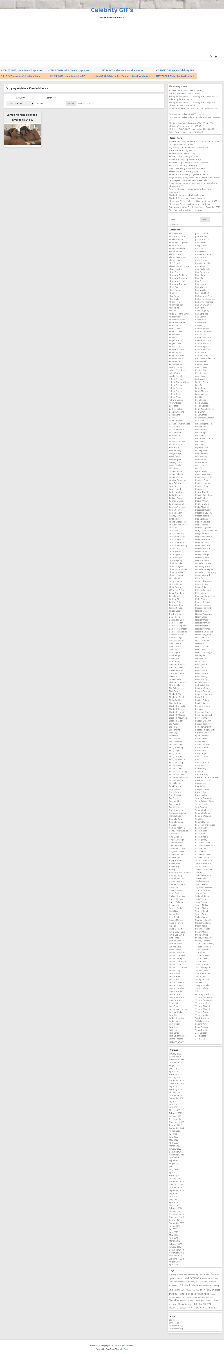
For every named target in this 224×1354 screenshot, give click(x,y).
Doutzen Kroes (176, 667)
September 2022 (176, 1128)
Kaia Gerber (200, 242)
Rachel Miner (201, 741)
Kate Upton (200, 284)
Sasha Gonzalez (202, 854)
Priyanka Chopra (203, 732)
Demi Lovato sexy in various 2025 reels (187, 168)
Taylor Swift (200, 961)
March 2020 (174, 1205)
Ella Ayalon (174, 723)
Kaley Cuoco (201, 245)
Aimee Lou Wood (177, 248)
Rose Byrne (200, 783)
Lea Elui (198, 397)
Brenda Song (175, 450)
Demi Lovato (175, 643)
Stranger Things (212, 1300)
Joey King (173, 1015)
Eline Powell (174, 691)
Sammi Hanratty (202, 821)
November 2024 (176, 1083)
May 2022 (173, 1139)
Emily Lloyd (174, 750)
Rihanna (199, 765)
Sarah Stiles (200, 851)
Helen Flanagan (176, 890)
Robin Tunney (201, 774)
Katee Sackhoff (202, 292)
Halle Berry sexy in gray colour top (185, 159)
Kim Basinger (201, 346)
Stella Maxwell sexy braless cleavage (185, 210)
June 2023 (173, 1104)
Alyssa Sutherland (177, 319)
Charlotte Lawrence (178, 542)
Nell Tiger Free (202, 637)
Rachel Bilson (201, 738)
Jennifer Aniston (176, 952)
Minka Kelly (200, 587)
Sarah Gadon (201, 830)
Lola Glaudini (201, 456)
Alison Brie (174, 307)
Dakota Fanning (176, 619)
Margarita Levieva (203, 512)
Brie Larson (174, 456)
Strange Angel (199, 1300)
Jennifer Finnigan (177, 958)
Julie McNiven (201, 233)
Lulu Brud (199, 468)
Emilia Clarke (175, 738)
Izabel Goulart (175, 928)
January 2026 (175, 1053)
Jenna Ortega (175, 949)
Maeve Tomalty (202, 492)
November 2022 (176, 1122)
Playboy (213, 1294)
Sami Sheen (200, 819)
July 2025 (173, 1068)
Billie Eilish (174, 447)
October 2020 (175, 1187)
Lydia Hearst (201, 471)
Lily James (199, 444)
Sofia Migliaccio (202, 896)
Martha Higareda (203, 527)
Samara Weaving (203, 815)
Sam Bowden (201, 807)
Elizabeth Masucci (177, 714)
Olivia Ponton (201, 673)
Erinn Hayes (174, 789)
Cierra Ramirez (176, 578)
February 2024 (175, 1089)
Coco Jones (174, 596)
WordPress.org (176, 1328)
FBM (170, 1282)
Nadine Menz (201, 610)
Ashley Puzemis (176, 391)
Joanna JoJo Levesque (179, 1009)
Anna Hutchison (176, 349)
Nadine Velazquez (203, 613)
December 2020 (176, 1181)
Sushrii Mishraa (202, 931)
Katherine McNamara (205, 298)
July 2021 (173, 1166)
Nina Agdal (200, 655)
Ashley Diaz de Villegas (179, 382)
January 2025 (175, 1077)
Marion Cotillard (202, 521)
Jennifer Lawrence (177, 961)
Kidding (216, 1285)
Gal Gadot (173, 824)
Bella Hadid (174, 426)
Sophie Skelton (202, 908)
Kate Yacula (200, 290)
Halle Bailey (174, 863)
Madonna (199, 489)
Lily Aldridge (200, 432)
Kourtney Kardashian (205, 358)
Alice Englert (174, 298)
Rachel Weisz (201, 750)
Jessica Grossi (175, 985)
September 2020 (176, 1190)
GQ (176, 1285)
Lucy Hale (199, 465)
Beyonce (173, 438)
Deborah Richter (176, 634)
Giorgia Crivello (176, 842)
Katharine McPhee (203, 296)
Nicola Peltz (200, 649)
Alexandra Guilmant (178, 278)
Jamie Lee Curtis (176, 934)
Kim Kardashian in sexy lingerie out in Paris (189, 174)
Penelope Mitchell (203, 714)
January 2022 (175, 1148)
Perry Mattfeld (201, 717)
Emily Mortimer (176, 756)
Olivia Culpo (200, 667)
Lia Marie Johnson (203, 423)
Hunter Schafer (176, 902)
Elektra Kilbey (175, 685)
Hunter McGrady (176, 899)
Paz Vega (199, 709)
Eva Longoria (175, 804)
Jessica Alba (174, 976)
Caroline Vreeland (177, 506)
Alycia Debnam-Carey (179, 313)
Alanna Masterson (177, 257)
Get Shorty (191, 1282)
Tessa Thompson (203, 967)
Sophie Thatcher (202, 911)
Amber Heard (175, 325)
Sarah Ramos (201, 848)
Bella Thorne (175, 432)
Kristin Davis (201, 367)
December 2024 (176, 1080)
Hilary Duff (174, 893)
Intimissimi (207, 1285)
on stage (215, 1289)
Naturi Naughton (203, 634)
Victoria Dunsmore (204, 1000)
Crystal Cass (174, 610)
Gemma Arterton (177, 827)
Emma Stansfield (177, 774)
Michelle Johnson (203, 566)
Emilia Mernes (175, 741)
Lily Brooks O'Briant (204, 438)
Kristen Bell (200, 361)
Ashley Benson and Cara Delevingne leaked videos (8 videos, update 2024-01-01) (193, 98)
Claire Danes (175, 587)
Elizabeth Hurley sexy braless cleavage (186, 195)
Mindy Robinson (202, 584)
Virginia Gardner (203, 1012)
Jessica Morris (175, 991)
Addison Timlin (176, 239)
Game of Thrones (179, 1282)
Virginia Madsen (202, 1015)
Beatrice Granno (176, 411)
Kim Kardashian (202, 349)
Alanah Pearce (175, 251)
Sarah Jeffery (201, 839)
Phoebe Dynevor (203, 720)
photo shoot (187, 1293)
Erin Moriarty (175, 786)
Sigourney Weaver (203, 887)
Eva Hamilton (175, 801)
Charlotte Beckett (177, 536)
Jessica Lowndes (176, 988)
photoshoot (202, 1293)
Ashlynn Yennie (176, 399)
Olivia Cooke (201, 664)
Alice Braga (174, 296)
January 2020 (175, 1211)
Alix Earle (173, 310)
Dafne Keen (174, 616)
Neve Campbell (202, 640)
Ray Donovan (192, 1297)
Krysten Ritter (201, 370)
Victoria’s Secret (207, 1307)
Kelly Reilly (200, 325)
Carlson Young (175, 498)
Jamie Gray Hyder (177, 931)
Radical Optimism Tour (178, 1297)
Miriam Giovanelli (203, 590)
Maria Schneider (202, 518)
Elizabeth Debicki (177, 705)
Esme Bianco (175, 792)
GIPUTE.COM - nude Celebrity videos (20, 76)
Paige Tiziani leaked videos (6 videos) (186, 132)
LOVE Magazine (179, 1290)
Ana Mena (173, 337)
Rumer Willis (201, 795)
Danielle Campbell (177, 625)
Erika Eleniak (175, 783)
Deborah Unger (176, 637)
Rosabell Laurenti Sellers (206, 777)
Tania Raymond (202, 949)
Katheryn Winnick (203, 304)
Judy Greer (174, 1027)
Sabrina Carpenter (203, 798)
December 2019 (176, 1214)
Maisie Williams (202, 500)
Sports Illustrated (186, 1300)
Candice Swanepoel (178, 480)
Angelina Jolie (175, 343)
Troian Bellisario (202, 988)
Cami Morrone (175, 471)
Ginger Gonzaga (176, 839)
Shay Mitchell (201, 878)
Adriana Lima (175, 245)
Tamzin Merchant (203, 946)
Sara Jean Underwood (205, 824)
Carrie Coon (174, 509)
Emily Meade (175, 753)
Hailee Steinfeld (176, 854)
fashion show (213, 1278)
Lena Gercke (201, 414)
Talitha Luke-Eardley (204, 943)
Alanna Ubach (175, 260)
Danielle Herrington (178, 628)
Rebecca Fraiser (202, 759)
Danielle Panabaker (178, 631)
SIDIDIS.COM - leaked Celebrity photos (122, 70)
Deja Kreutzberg (176, 640)
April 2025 (173, 1071)
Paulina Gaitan (202, 700)
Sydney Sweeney (203, 937)
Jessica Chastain (176, 982)
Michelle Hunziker (203, 563)
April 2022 (173, 1142)
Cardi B (172, 486)
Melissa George (202, 554)
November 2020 (176, 1184)
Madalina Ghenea (203, 474)
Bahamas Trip (193, 1274)
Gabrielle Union (176, 821)
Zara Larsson (201, 1032)
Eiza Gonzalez (175, 679)
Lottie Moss (200, 459)
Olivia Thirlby (201, 679)
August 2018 (175, 1261)
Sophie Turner (201, 914)
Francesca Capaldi (177, 813)
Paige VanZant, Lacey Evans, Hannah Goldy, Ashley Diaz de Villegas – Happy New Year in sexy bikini (194, 179)
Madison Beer (201, 480)
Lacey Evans (200, 376)
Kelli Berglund (201, 313)
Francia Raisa (175, 815)
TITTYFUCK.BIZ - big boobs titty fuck (175, 76)
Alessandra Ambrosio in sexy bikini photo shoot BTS (193, 201)
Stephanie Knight (203, 920)
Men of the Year (193, 1290)
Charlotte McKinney (178, 545)
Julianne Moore (176, 1038)
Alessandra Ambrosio (179, 266)
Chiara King (174, 548)
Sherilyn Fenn (201, 884)
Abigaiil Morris (175, 233)
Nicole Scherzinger (203, 652)
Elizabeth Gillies (176, 709)
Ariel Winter (174, 373)
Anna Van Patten (176, 355)
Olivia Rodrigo (201, 676)
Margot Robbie (202, 515)
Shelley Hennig (202, 881)
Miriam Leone (201, 593)
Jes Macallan (174, 973)
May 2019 (173, 1235)
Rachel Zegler (201, 753)
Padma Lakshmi (202, 685)
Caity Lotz (173, 468)
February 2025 (175, 1074)
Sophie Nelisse (202, 905)
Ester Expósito (175, 795)
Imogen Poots (175, 908)
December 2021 (176, 1151)
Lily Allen (199, 435)
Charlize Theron (176, 533)
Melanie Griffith (202, 545)
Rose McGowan (202, 789)
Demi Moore (175, 646)
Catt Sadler (174, 518)
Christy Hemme (176, 575)
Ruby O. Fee (200, 792)
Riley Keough (201, 768)
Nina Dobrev (201, 658)
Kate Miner (200, 278)
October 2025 (175, 1062)
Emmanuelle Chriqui (178, 777)
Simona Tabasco (202, 890)
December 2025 (176, 1056)
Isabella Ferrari (176, 922)
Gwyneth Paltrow (177, 851)
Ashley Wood (175, 397)
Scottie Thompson (203, 863)
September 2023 (176, 1098)
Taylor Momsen (202, 955)
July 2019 (173, 1229)
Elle (177, 1278)
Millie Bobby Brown (204, 581)
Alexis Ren (174, 287)
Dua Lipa (173, 676)
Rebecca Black (201, 756)
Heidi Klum (174, 887)
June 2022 (173, 1136)
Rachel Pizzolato (202, 744)
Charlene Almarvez (177, 524)
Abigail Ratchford (177, 236)
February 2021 (175, 1175)
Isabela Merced (176, 920)
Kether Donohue (203, 337)
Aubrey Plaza (175, 402)
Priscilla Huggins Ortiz (205, 729)
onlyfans (205, 1289)
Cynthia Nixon (175, 613)
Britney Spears (176, 459)
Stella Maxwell (201, 917)
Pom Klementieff (203, 726)
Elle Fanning (174, 729)
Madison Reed (201, 486)
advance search (84, 103)
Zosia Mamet (201, 1038)
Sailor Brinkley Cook (204, 801)
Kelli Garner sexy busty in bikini (183, 156)
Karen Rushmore (203, 254)
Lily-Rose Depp (202, 447)
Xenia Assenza (201, 1027)
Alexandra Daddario (178, 275)
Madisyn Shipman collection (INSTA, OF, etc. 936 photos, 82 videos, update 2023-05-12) (191, 124)
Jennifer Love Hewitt (178, 967)
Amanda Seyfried (177, 322)
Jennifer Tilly (174, 970)
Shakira (198, 872)
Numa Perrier (201, 661)
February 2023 (175, 1113)
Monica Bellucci (202, 602)
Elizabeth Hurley (176, 712)
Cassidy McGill (175, 515)
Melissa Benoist (202, 551)
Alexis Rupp (174, 290)
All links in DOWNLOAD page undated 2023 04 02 (191, 129)
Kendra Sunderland (204, 331)
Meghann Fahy (202, 542)
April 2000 (173, 1264)
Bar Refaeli (174, 405)
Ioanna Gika (174, 914)
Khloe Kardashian (203, 340)
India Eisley (174, 911)
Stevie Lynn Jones (203, 922)
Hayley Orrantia (176, 881)
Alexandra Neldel (177, 281)
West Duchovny (202, 1018)
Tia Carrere (200, 976)
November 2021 (176, 1154)
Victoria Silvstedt (203, 1009)
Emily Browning (176, 747)
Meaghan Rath (202, 533)
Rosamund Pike (202, 780)
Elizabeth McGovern (178, 717)
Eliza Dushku (175, 703)
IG (180, 1285)
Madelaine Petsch (203, 477)
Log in (172, 1319)
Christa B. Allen (176, 563)
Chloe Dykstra (175, 554)
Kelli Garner (200, 316)
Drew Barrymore (176, 673)
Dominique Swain (177, 664)
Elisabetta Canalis (177, 697)
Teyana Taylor (201, 970)
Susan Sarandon (202, 928)
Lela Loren (200, 411)
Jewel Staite (174, 1003)
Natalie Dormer (202, 622)
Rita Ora (199, 771)
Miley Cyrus (200, 578)
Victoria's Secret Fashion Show (184, 1307)
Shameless (174, 1300)
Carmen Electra (176, 500)
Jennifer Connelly (177, 955)
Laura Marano (201, 391)
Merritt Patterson (203, 560)
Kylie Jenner (200, 373)
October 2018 (175, 1255)
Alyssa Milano (175, 316)
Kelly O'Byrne (201, 322)
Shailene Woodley (203, 869)
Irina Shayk (174, 917)
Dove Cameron (176, 670)
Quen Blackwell (202, 735)
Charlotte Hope (176, 539)
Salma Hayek (201, 804)
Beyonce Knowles (177, 441)
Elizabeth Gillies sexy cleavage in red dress (188, 198)
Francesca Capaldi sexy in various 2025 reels (189, 162)
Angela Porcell (175, 340)
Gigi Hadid (174, 833)
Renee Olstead (202, 762)
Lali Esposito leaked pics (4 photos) (185, 93)
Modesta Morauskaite (205, 596)
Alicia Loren (174, 301)
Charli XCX (174, 527)
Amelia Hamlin (176, 331)
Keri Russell (200, 334)
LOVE (171, 1290)
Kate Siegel (200, 281)
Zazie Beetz (200, 1035)
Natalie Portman (202, 628)
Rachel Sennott (202, 747)
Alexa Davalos (175, 269)
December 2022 (176, 1119)
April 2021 (173, 1172)
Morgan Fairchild (203, 607)
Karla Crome (201, 260)
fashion (204, 1278)
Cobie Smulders (176, 593)
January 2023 (175, 1116)
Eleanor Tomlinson (177, 682)
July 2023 (173, 1101)
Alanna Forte (175, 254)
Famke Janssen (176, 810)
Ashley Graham (176, 385)
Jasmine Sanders (176, 940)
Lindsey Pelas (201, 450)
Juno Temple (201, 236)
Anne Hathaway (176, 358)
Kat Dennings (201, 266)
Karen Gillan (201, 251)
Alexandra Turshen (178, 284)
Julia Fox (173, 1029)
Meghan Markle (202, 539)
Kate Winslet (201, 287)
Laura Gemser (201, 388)
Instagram (196, 1285)
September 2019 (176, 1223)
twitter (207, 1304)
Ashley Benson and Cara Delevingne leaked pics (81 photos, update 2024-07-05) (192, 104)
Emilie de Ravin (176, 744)
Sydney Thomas (202, 940)
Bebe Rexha (174, 414)
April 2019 (173, 1237)
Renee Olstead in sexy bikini (182, 153)
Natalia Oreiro (201, 619)
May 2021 (173, 1169)
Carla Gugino (175, 495)
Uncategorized (202, 994)
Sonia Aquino (201, 902)
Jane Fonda (174, 937)
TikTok (198, 1304)
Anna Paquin (175, 352)
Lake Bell (199, 385)
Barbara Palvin (176, 408)
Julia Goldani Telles (177, 1035)
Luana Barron (201, 462)
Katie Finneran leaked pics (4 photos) (186, 90)
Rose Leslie (200, 786)
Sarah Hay (200, 833)
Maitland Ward (202, 504)
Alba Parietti (174, 263)
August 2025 (175, 1065)
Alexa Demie (175, 272)
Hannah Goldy (175, 875)
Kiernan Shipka (202, 343)
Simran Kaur (201, 893)
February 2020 (175, 1208)
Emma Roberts (176, 768)
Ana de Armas (175, 334)
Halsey (172, 869)
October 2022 (175, 1125)
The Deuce (173, 1304)
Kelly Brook (200, 319)
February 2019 (175, 1243)
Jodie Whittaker (176, 1012)
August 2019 (175, 1226)
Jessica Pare (174, 994)
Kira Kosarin (200, 352)
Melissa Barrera (202, 548)
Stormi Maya (201, 925)
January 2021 (175, 1178)
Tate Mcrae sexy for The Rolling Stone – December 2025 (194, 207)
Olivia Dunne (201, 670)
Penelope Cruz (202, 712)
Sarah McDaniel (202, 842)
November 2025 (176, 1059)
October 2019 (175, 1220)
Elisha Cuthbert (176, 700)
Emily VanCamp (176, 762)
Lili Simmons (201, 429)
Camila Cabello (176, 474)
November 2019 (176, 1217)
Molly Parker (201, 599)
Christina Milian (176, 572)
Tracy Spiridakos (202, 985)
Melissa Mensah (202, 557)
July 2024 (173, 1086)
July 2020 (173, 1193)
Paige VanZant (201, 688)
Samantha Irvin (202, 810)
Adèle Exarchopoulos (178, 242)
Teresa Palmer (202, 964)
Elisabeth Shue (176, 694)
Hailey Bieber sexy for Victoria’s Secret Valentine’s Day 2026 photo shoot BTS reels (194, 143)
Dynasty (172, 1278)
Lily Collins (200, 441)
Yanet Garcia (201, 1029)
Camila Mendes (176, 477)
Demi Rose (174, 649)
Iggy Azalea (174, 905)
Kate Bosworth (202, 272)
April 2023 (173, 1107)
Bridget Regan (175, 453)
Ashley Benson (176, 379)
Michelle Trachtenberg (205, 572)
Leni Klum (199, 420)
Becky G (172, 417)
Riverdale (201, 1297)
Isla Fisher (173, 925)
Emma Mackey (175, 765)
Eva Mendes (174, 807)
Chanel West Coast (177, 521)
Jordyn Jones (175, 1020)
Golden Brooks (176, 845)
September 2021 (176, 1160)
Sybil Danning (201, 934)
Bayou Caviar (204, 1274)
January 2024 (175, 1092)
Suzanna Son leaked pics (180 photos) (186, 114)
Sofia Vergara (201, 899)
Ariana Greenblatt (177, 370)
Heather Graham (177, 884)
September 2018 (176, 1258)
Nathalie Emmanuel (204, 631)
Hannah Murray (176, 878)
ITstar (126, 1349)
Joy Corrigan (174, 1023)
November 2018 (176, 1252)
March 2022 (174, 1145)
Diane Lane (174, 658)
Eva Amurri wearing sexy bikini (183, 165)
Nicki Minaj (200, 643)
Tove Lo (198, 982)
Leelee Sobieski (202, 405)
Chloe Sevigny (175, 557)
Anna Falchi (174, 346)
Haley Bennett (175, 860)
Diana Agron (175, 652)
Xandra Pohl (200, 1023)
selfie (207, 1297)
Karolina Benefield (203, 263)
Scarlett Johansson (203, 860)
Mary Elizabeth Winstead (206, 530)
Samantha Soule (202, 813)
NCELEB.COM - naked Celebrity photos (68, 70)
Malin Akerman (202, 506)
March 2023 (174, 1110)
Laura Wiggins (201, 394)
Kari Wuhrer (200, 257)
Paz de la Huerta (203, 705)
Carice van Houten (177, 492)
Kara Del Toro (201, 248)
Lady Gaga (200, 379)
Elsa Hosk (173, 735)
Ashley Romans (176, 394)
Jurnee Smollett (202, 239)
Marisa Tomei (201, 524)
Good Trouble (201, 1281)
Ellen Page (174, 732)
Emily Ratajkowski (177, 759)
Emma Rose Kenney (178, 771)
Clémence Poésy (176, 590)
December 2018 (176, 1249)
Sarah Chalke (201, 827)
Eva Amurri (174, 798)
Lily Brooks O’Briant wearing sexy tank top (188, 147)
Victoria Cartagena (203, 997)
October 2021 (175, 1157)
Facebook (194, 1278)
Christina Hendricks (178, 569)
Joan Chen (173, 1006)
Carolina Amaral (176, 504)
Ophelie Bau (201, 682)
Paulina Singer (201, 703)
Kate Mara (200, 275)
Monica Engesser (203, 605)
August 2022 (175, 1130)
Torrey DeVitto (202, 979)
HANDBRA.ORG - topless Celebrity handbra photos (122, 76)
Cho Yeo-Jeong (175, 560)
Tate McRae (200, 952)
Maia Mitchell (201, 498)
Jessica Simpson (176, 997)
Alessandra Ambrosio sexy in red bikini (187, 171)
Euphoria (183, 1278)
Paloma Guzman (203, 691)
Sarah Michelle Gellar (205, 845)
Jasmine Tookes (176, 943)
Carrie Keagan (175, 512)
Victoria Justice (202, 1003)
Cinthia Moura (175, 584)
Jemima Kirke (175, 946)
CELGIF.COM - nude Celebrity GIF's (68, 76)
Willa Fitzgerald (202, 1020)
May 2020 (173, 1199)
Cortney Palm (175, 602)
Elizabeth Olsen (176, 720)
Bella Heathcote (176, 429)
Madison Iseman (203, 483)
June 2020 (173, 1196)
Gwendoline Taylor (177, 848)
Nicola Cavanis (202, 646)
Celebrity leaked (179, 86)
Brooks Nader (175, 465)
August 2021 (175, 1163)
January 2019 (175, 1246)
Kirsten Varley (201, 355)
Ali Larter (173, 292)
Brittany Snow (175, 462)
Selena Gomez (201, 866)
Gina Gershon (175, 836)
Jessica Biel (174, 979)
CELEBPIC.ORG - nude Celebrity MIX (175, 70)
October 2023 (175, 1095)
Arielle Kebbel (175, 376)
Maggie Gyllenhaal (203, 495)
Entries (174, 1322)
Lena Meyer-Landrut (204, 417)
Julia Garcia (174, 1032)
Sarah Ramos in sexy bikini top (183, 150)
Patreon (174, 1293)
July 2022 (173, 1134)
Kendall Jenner (202, 328)
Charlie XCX (174, 530)
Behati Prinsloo (176, 420)
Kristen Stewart (202, 364)
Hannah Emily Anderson (180, 872)
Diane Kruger (175, 655)
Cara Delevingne (176, 483)
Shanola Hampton (203, 875)
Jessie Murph (175, 1000)
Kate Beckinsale (202, 269)
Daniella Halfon (176, 622)
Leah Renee (200, 399)
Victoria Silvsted (202, 1006)
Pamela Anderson (203, 694)
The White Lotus (185, 1304)
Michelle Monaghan (204, 569)
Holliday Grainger (177, 896)
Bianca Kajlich (175, 444)
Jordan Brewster (176, 1018)
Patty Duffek (201, 697)
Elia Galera (174, 688)
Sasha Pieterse (202, 857)
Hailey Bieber (175, 857)
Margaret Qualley (203, 509)
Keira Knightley (202, 310)
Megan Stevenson (203, 536)
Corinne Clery (175, 599)
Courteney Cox (176, 605)
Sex (211, 1297)
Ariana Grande (175, 367)
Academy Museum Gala (178, 1274)
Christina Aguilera (177, 566)
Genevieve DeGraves (178, 830)
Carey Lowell (175, 489)
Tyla (197, 991)
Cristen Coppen (176, 607)
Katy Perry (200, 307)
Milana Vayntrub (203, 575)
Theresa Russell (202, 973)
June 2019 (173, 1232)
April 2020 (173, 1202)
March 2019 (174, 1240)
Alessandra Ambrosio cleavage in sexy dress (189, 204)
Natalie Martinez (203, 625)
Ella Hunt (173, 726)
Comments (176, 1325)
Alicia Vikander (176, 304)
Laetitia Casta (201, 382)
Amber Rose (174, 328)
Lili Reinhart (200, 426)
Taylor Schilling (202, 958)
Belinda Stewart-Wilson (179, 423)
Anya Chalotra (175, 364)
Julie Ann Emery (176, 1041)
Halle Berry (174, 866)
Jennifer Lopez (175, 964)
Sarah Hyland (201, 836)
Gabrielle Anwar (176, 819)
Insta (185, 1285)
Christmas (214, 1274)
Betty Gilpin (174, 435)
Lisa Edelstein (201, 453)
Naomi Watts (201, 616)
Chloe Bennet (175, 551)
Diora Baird (174, 661)
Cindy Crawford (176, 581)
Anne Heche (174, 361)
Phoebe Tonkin (202, 723)
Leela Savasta (201, 402)
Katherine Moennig (204, 301)
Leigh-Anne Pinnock (204, 408)
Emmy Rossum (176, 780)
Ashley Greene (175, 388)
